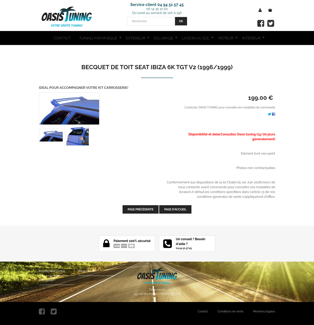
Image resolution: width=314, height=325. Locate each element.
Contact (203, 311)
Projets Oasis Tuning (52, 271)
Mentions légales (264, 311)
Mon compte (87, 271)
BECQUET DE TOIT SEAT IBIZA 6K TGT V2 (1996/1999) (156, 67)
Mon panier (46, 280)
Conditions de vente (230, 311)
